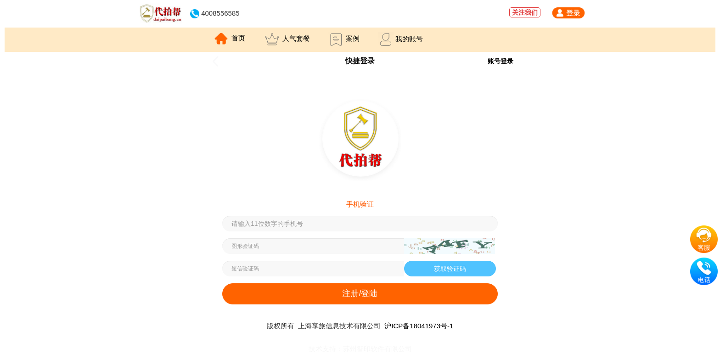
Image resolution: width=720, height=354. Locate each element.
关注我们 (525, 12)
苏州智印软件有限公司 (377, 349)
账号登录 (500, 61)
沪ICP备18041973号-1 (418, 326)
